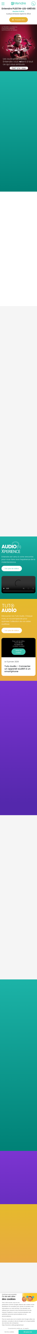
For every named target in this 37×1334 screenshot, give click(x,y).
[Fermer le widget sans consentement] (9, 1294)
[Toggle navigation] (3, 4)
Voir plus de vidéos (12, 568)
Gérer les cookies (18, 652)
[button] (3, 47)
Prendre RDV (18, 20)
